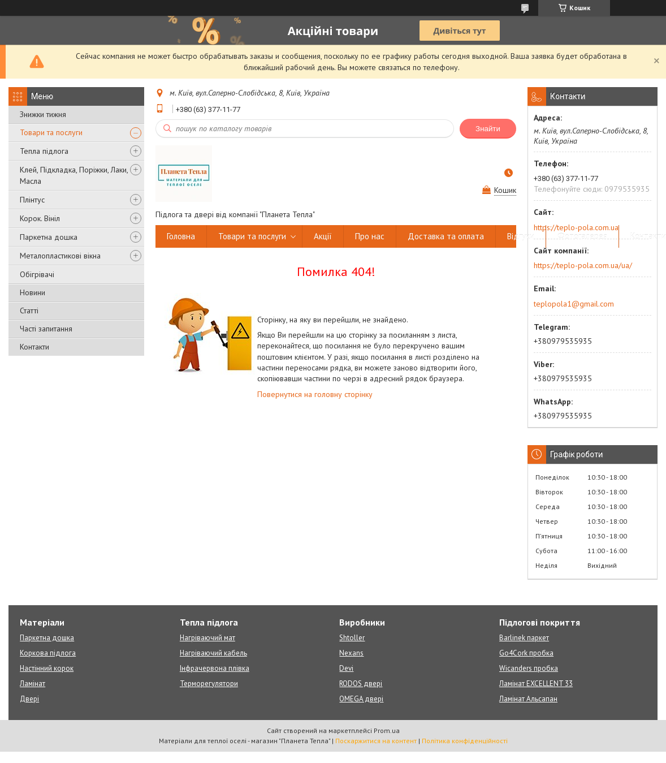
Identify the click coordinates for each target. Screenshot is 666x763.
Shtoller (352, 638)
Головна (181, 236)
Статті (29, 310)
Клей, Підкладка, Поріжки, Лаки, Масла (74, 175)
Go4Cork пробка (526, 653)
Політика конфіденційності (465, 740)
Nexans (351, 653)
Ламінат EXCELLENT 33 (536, 683)
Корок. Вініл (40, 218)
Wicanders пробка (528, 668)
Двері (29, 699)
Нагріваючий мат (207, 638)
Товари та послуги (51, 132)
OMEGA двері (361, 699)
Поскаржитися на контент (376, 740)
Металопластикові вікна (60, 256)
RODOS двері (360, 683)
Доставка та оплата (446, 236)
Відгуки (520, 236)
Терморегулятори (209, 683)
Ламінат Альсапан (528, 699)
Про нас (369, 236)
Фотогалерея (582, 236)
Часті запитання (46, 329)
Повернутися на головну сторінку (315, 394)
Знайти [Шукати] (487, 128)
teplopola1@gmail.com (574, 304)
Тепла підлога (44, 151)
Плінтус (32, 200)
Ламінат (32, 683)
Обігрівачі (37, 274)
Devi (346, 668)
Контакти (34, 347)
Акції (323, 236)
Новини (32, 292)
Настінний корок (46, 668)
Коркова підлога (48, 653)
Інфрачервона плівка (214, 668)
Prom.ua (387, 730)
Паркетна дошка (48, 237)
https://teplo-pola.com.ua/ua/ (583, 265)
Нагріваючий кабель (213, 653)
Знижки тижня (43, 114)
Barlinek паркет (524, 638)
